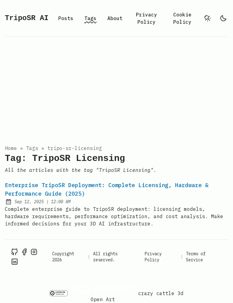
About (115, 18)
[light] (223, 18)
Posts (65, 18)
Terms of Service (195, 257)
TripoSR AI (27, 18)
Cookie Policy (182, 18)
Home (11, 148)
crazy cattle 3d (161, 293)
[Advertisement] (116, 89)
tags (32, 148)
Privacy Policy (146, 18)
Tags (90, 18)
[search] (207, 18)
